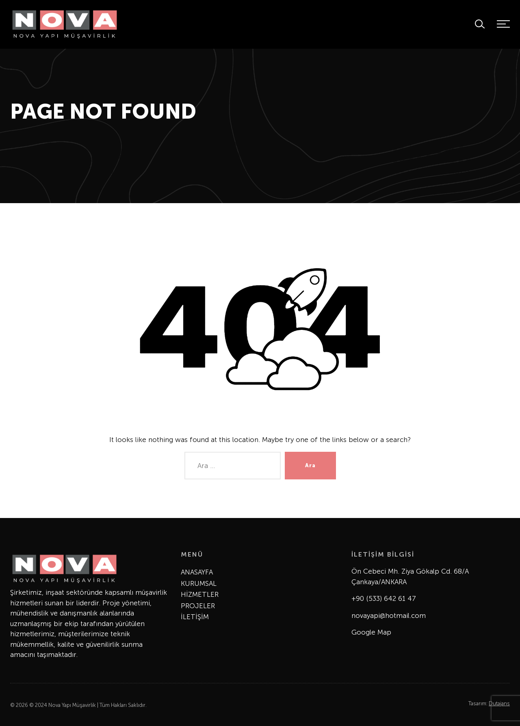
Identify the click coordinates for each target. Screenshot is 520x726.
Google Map (371, 632)
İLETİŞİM (195, 617)
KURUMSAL (199, 583)
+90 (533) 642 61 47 (383, 598)
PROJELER (198, 606)
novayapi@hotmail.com (388, 615)
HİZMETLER (200, 594)
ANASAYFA (197, 572)
